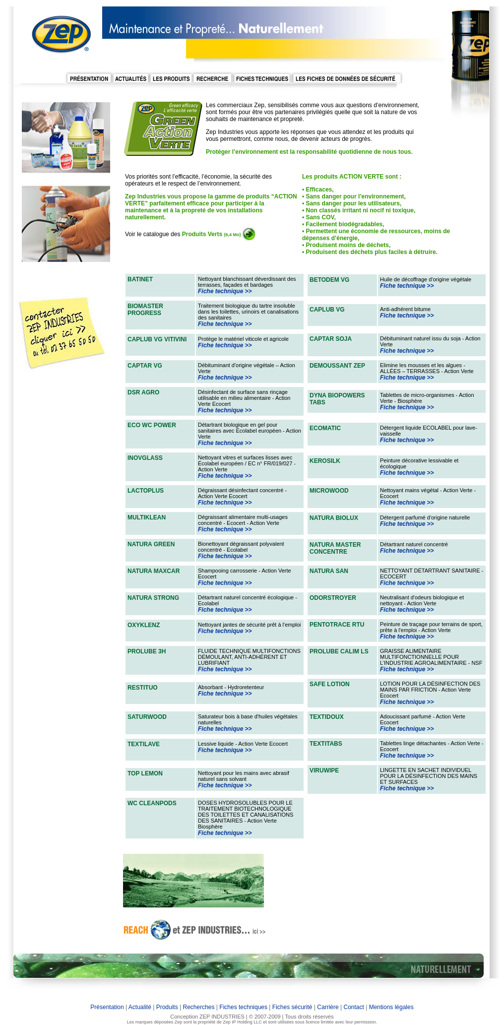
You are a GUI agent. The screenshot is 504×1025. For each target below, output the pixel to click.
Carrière (327, 1007)
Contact (354, 1007)
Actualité (139, 1007)
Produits (167, 1007)
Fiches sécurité (292, 1007)
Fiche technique (220, 291)
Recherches (198, 1007)
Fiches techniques (243, 1007)
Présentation (107, 1007)
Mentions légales (390, 1007)
